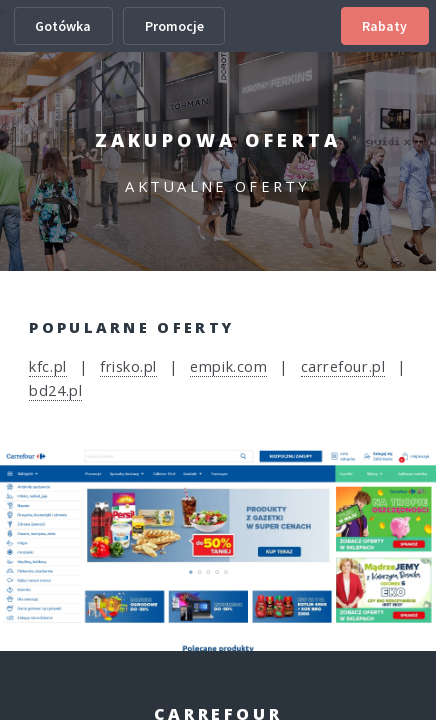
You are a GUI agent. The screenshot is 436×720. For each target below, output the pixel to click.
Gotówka (63, 26)
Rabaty (384, 26)
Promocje (174, 26)
